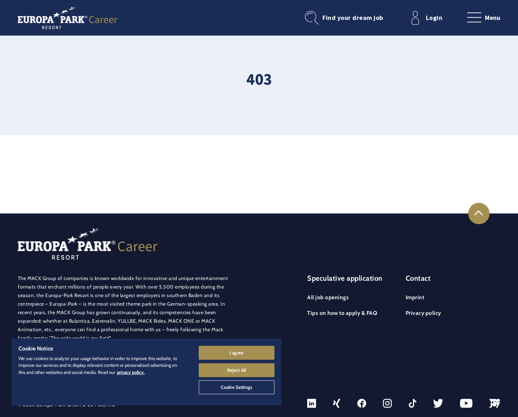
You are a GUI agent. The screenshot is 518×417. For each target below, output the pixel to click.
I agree (237, 352)
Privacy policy (423, 313)
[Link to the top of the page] (479, 213)
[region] (146, 372)
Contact (418, 278)
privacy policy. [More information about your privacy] (131, 372)
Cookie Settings (236, 387)
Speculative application (345, 278)
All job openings (328, 297)
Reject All (236, 370)
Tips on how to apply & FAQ (342, 313)
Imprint (415, 297)
